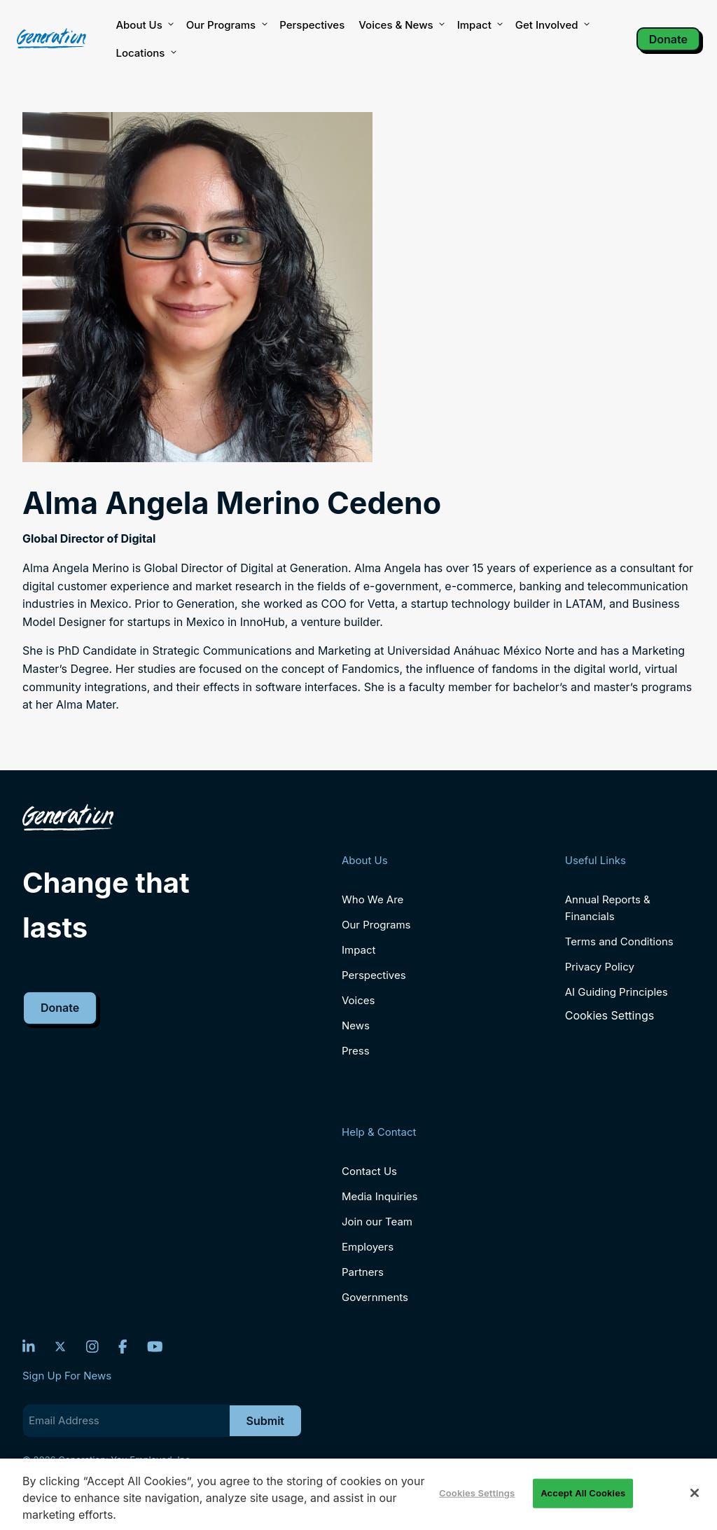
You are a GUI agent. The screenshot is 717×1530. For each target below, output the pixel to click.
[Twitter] (60, 1346)
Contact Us (369, 1171)
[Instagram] (92, 1347)
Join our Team (377, 1221)
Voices (358, 1000)
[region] (358, 1494)
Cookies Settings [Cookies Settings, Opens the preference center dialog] (477, 1492)
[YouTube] (155, 1347)
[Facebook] (122, 1347)
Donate (668, 39)
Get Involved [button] (551, 25)
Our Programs (376, 924)
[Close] (694, 1492)
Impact (479, 25)
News (356, 1025)
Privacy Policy (599, 966)
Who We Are (372, 899)
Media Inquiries (379, 1196)
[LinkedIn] (28, 1347)
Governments (375, 1297)
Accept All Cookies (583, 1492)
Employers (368, 1246)
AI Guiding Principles (616, 992)
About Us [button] (144, 25)
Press (356, 1050)
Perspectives (311, 25)
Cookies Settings (609, 1015)
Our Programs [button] (225, 25)
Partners (363, 1272)
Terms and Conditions (619, 941)
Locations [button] (145, 53)
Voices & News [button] (400, 25)
